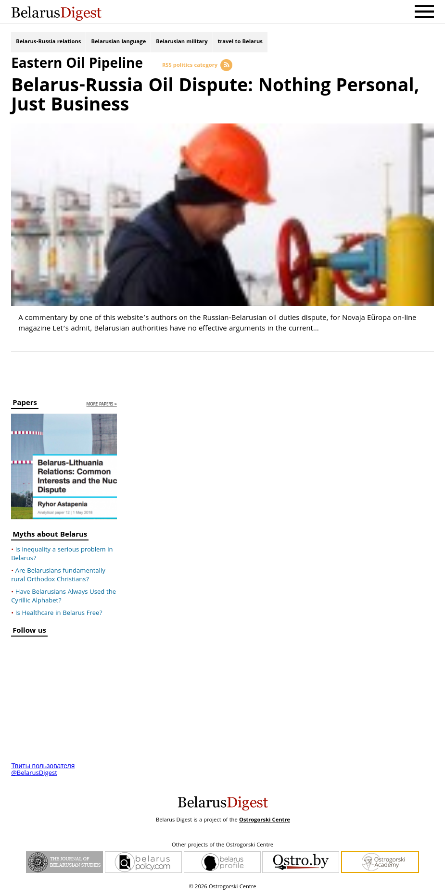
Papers (25, 404)
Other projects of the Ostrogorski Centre (222, 845)
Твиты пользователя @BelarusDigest (43, 770)
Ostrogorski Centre (264, 820)
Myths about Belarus (50, 535)
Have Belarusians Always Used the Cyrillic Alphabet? (63, 596)
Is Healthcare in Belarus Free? (58, 613)
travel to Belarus (240, 42)
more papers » (102, 405)
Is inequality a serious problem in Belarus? (62, 554)
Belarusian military (181, 42)
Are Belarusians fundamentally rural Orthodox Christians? (58, 575)
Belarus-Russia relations (48, 42)
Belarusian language (118, 42)
